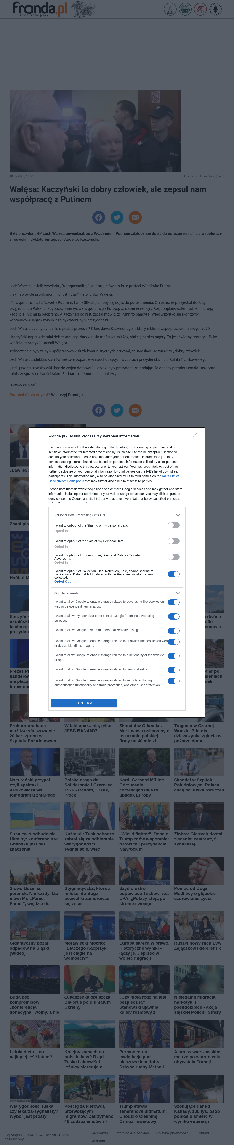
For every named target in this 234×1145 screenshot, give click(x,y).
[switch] (174, 525)
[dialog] (117, 573)
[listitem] (117, 515)
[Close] (196, 436)
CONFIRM (84, 703)
